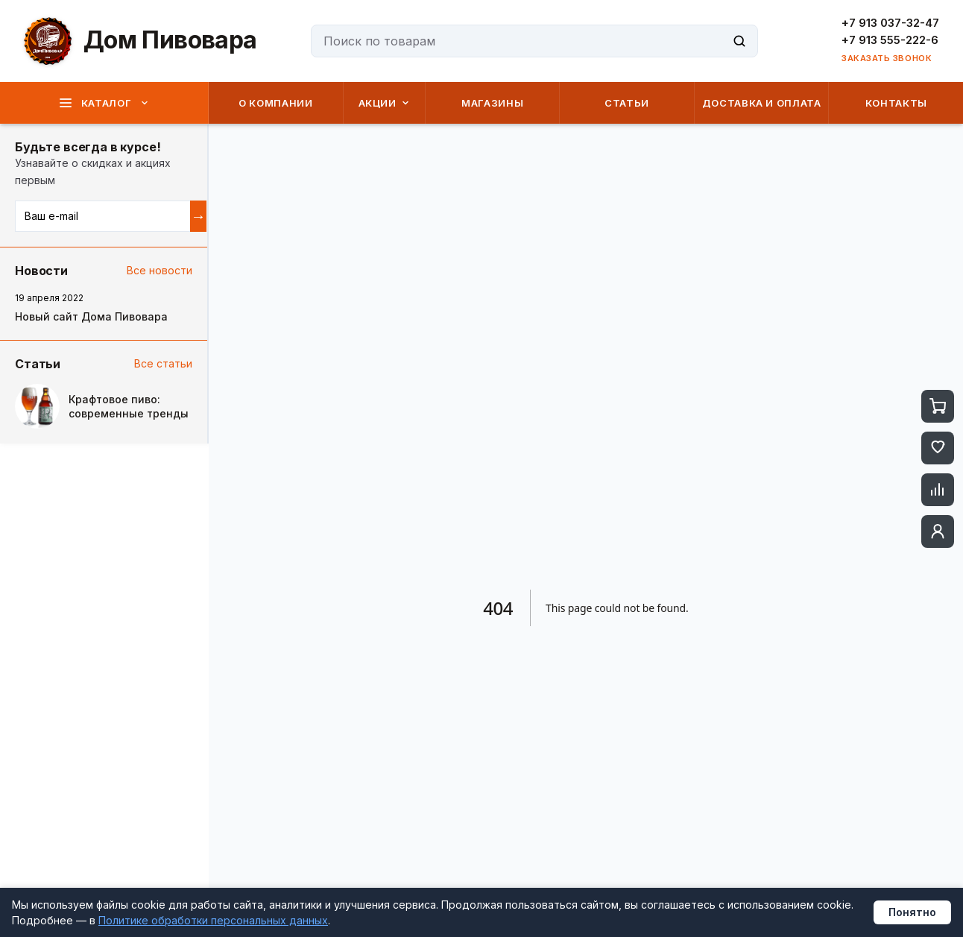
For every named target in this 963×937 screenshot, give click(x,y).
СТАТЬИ (626, 103)
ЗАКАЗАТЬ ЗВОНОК (887, 58)
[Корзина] (937, 406)
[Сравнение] (937, 489)
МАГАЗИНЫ (492, 103)
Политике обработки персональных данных (213, 920)
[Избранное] (937, 448)
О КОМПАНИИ (276, 103)
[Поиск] (739, 41)
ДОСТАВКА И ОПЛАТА (761, 103)
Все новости (159, 270)
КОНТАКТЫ (896, 103)
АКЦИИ (384, 103)
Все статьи (163, 363)
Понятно (912, 912)
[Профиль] (937, 531)
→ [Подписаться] (198, 216)
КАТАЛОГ (104, 103)
